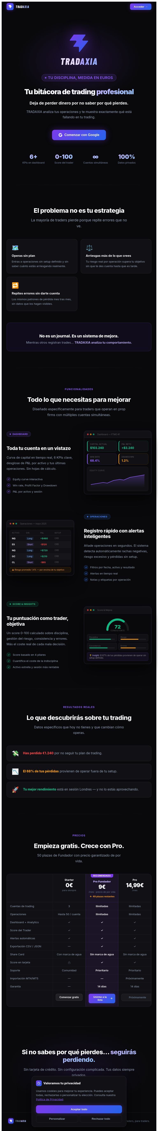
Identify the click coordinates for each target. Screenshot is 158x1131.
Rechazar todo (101, 1118)
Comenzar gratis (69, 997)
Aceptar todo (79, 1109)
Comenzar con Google (79, 135)
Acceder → (141, 6)
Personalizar (57, 1118)
